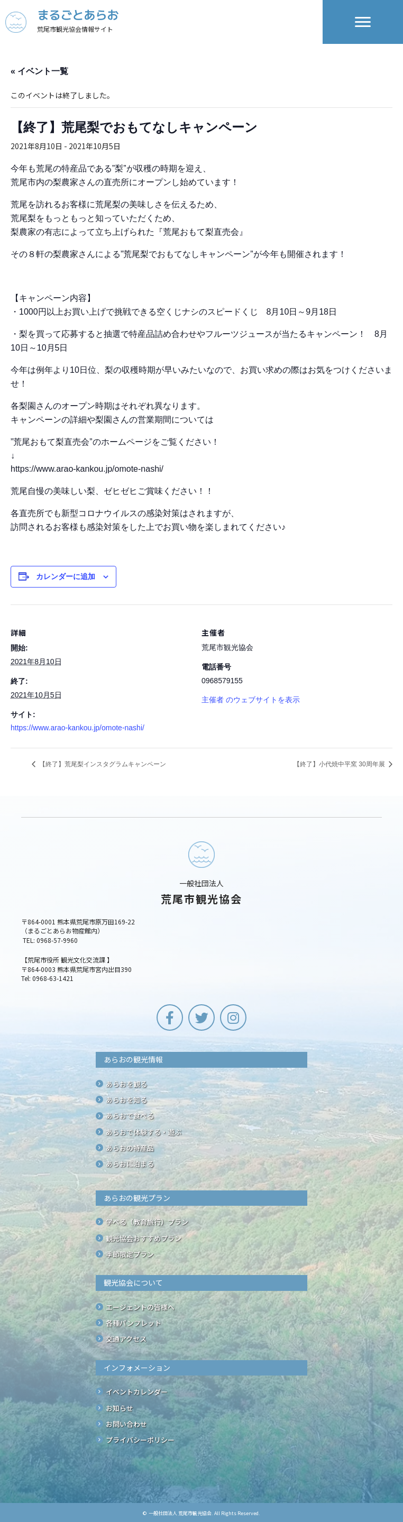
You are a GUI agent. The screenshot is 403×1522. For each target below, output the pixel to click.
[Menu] (363, 22)
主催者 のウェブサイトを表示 (251, 699)
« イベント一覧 (39, 71)
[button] (170, 1017)
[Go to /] (164, 22)
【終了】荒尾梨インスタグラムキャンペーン (102, 764)
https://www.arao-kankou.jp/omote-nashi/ (77, 727)
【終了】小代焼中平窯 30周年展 (340, 764)
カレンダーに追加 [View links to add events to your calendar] (65, 576)
